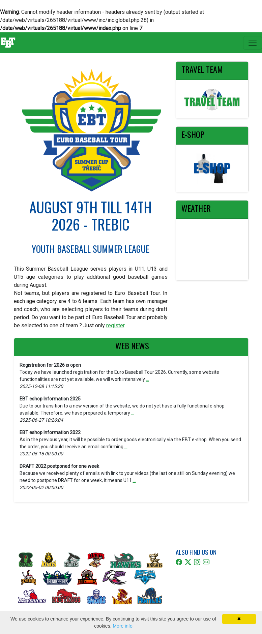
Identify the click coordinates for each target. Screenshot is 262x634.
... (147, 379)
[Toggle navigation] (252, 43)
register (115, 325)
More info (122, 626)
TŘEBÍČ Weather (212, 249)
